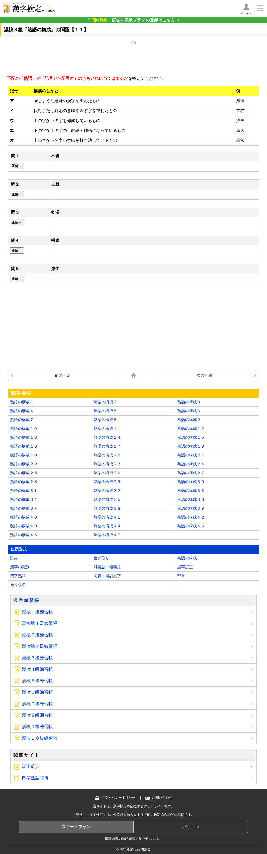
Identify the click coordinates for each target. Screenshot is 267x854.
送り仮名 (18, 585)
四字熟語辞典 (35, 778)
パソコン (191, 827)
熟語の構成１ (22, 402)
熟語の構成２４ (191, 464)
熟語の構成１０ (24, 428)
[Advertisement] (133, 57)
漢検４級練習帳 (37, 669)
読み (14, 558)
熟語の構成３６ (191, 499)
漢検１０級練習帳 (39, 738)
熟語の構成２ (105, 402)
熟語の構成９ (189, 420)
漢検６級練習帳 (37, 692)
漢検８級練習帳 (37, 715)
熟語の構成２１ (191, 455)
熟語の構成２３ (107, 464)
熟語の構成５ (105, 411)
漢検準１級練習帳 (39, 623)
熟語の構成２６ (107, 473)
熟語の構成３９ (191, 508)
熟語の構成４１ (107, 517)
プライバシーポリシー (115, 798)
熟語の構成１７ (107, 446)
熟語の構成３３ (191, 491)
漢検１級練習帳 (37, 611)
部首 (181, 576)
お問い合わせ (158, 798)
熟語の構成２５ (24, 473)
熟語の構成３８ (107, 508)
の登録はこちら (131, 20)
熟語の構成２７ (191, 473)
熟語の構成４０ (24, 517)
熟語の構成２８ (24, 482)
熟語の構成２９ (107, 482)
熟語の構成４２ (191, 517)
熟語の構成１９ (24, 455)
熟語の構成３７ (24, 508)
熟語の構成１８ (191, 446)
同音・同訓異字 (107, 576)
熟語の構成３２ (107, 491)
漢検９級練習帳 (37, 726)
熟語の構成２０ (107, 455)
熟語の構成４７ (107, 535)
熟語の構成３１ (24, 491)
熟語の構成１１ (107, 428)
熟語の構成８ (105, 420)
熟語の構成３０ (191, 482)
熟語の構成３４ (24, 499)
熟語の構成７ (22, 420)
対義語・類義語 (107, 567)
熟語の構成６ (189, 411)
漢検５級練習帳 (37, 680)
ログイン (246, 13)
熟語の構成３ (189, 402)
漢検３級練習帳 (37, 657)
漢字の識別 (20, 567)
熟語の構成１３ (24, 437)
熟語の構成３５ (107, 499)
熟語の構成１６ (24, 446)
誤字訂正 (185, 567)
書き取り (101, 558)
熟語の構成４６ (24, 535)
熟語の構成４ (22, 411)
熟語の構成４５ (191, 526)
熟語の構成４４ (107, 526)
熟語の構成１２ (191, 428)
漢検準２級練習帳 (39, 646)
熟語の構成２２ (24, 464)
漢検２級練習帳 (37, 634)
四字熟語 (18, 576)
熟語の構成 (187, 558)
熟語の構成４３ (24, 526)
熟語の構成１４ (107, 437)
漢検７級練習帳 (37, 703)
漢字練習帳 (26, 600)
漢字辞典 (31, 766)
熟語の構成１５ (191, 437)
